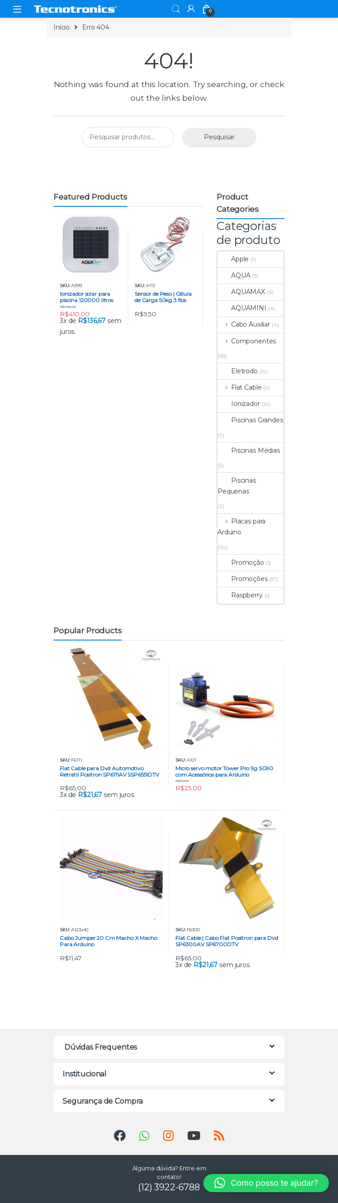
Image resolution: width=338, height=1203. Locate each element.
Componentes (246, 341)
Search (176, 9)
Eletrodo (237, 371)
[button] (266, 1183)
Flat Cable (239, 387)
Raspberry (240, 595)
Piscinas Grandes (250, 420)
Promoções (242, 579)
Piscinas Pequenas (236, 485)
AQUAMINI (241, 308)
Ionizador (238, 404)
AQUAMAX (241, 292)
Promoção (240, 562)
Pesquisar (219, 137)
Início (61, 27)
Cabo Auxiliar (243, 324)
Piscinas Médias (248, 450)
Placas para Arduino (241, 526)
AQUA (233, 275)
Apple (233, 259)
